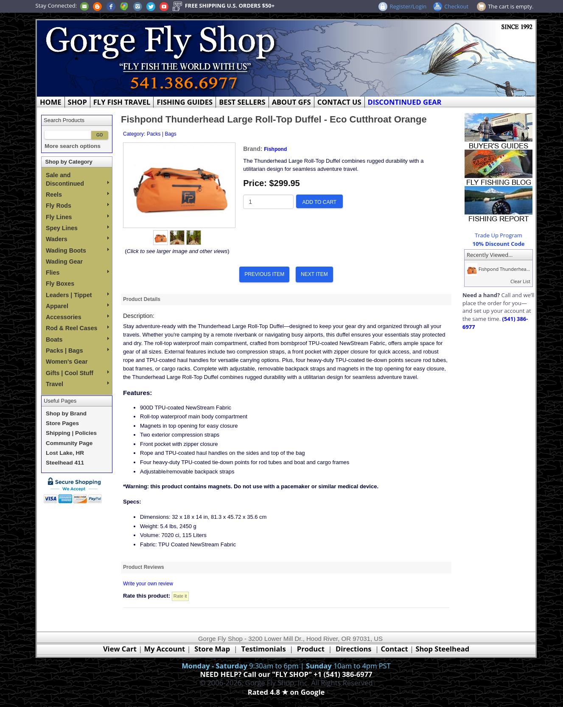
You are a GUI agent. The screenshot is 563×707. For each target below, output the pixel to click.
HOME (51, 102)
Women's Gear (67, 361)
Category (133, 134)
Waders (77, 239)
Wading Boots (77, 250)
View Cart (120, 649)
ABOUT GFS (291, 102)
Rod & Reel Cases (77, 328)
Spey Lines (77, 228)
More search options (73, 146)
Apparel (77, 306)
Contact (395, 649)
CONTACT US (339, 102)
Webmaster (286, 702)
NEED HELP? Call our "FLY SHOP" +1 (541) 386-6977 (286, 674)
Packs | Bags (77, 350)
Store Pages (62, 423)
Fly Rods (77, 205)
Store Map (212, 649)
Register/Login (407, 6)
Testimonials (263, 649)
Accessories (77, 317)
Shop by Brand (66, 413)
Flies (77, 272)
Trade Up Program (498, 235)
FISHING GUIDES (185, 102)
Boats (77, 339)
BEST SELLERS (242, 102)
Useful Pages (60, 401)
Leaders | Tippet (77, 295)
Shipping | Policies (71, 433)
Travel (77, 384)
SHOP (77, 102)
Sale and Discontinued (77, 179)
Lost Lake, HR (65, 453)
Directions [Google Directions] (353, 649)
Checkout (456, 6)
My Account (164, 649)
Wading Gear (64, 261)
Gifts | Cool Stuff (77, 373)
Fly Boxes (60, 283)
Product (311, 649)
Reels (77, 194)
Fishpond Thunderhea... (497, 269)
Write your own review (148, 584)
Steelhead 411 (65, 462)
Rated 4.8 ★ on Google (286, 692)
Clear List (520, 281)
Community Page (69, 443)
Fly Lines (77, 217)
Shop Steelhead (442, 649)
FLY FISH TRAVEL (122, 102)
